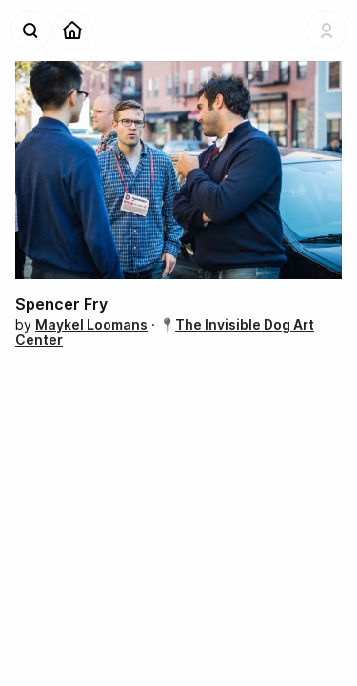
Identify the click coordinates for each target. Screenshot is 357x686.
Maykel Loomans (91, 324)
